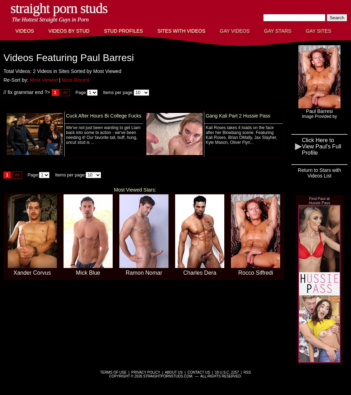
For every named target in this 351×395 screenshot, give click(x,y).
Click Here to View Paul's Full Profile (321, 146)
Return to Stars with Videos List (319, 173)
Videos (24, 31)
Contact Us (198, 372)
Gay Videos (235, 31)
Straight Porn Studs (59, 8)
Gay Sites (318, 31)
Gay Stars (277, 31)
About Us (174, 372)
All (64, 92)
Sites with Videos (181, 31)
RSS (247, 372)
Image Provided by (319, 116)
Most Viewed (44, 80)
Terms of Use (113, 372)
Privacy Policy (145, 372)
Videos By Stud (69, 31)
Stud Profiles (123, 31)
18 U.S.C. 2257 (227, 372)
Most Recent (76, 80)
